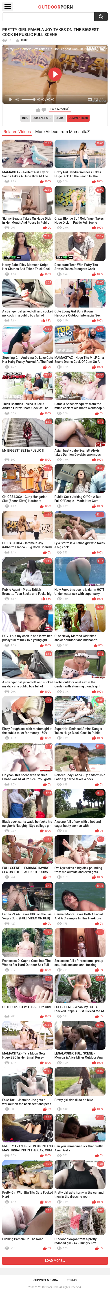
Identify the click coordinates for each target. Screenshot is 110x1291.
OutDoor (55, 7)
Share (60, 118)
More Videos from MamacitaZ (62, 131)
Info (25, 118)
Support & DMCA (45, 1280)
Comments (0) (78, 118)
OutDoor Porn (50, 1287)
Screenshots (42, 118)
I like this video (38, 110)
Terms (72, 1280)
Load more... (55, 1260)
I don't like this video (44, 110)
